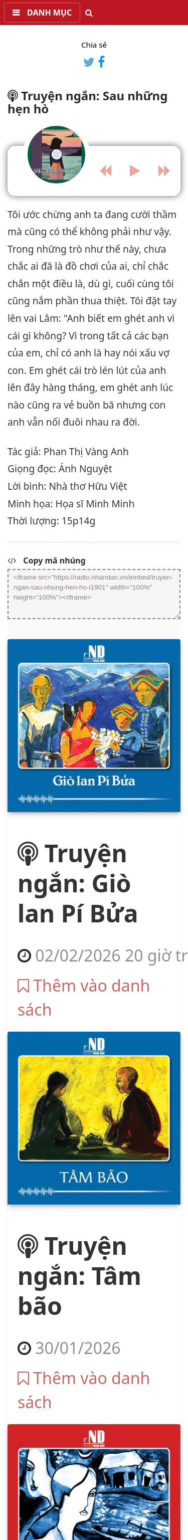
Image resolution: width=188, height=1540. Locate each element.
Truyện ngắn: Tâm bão (79, 1275)
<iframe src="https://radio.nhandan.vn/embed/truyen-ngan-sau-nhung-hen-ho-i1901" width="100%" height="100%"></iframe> (94, 594)
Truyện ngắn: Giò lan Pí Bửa (78, 883)
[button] (42, 13)
